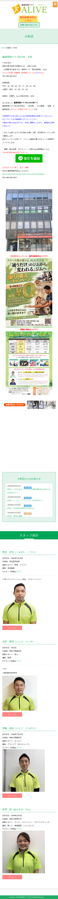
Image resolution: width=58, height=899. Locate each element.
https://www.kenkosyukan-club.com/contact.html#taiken (23, 174)
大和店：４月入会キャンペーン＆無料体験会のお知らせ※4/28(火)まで (28, 491)
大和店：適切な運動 (14, 516)
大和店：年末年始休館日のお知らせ (20, 508)
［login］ (46, 897)
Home (3, 48)
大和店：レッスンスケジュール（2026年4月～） (25, 500)
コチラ (38, 73)
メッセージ (12, 628)
